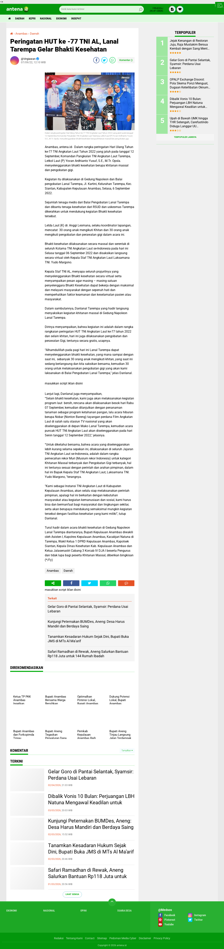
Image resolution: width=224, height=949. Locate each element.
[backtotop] (112, 902)
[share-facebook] (96, 60)
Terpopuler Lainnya (185, 137)
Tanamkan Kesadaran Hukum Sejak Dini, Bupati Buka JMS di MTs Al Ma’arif (91, 849)
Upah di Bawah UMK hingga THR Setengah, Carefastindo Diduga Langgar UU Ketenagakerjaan (189, 122)
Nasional (46, 18)
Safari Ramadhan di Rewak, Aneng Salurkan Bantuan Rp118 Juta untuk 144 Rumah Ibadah (87, 876)
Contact (90, 938)
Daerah (19, 18)
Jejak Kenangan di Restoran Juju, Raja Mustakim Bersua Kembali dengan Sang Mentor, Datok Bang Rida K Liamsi (190, 45)
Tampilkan (127, 750)
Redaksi (58, 938)
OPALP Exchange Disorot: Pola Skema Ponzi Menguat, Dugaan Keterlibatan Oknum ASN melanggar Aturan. (189, 84)
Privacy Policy (162, 938)
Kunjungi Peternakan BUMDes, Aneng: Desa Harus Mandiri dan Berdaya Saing (91, 824)
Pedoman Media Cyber (122, 938)
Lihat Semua (72, 894)
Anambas (53, 570)
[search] (101, 9)
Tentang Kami (74, 938)
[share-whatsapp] (112, 60)
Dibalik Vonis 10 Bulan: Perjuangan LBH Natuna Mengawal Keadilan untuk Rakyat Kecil (91, 802)
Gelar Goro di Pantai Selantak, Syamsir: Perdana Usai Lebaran (90, 775)
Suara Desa (124, 910)
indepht (76, 18)
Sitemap (102, 938)
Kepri (32, 18)
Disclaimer (145, 938)
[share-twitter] (104, 60)
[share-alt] (53, 583)
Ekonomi (61, 18)
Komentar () (126, 60)
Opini (83, 910)
